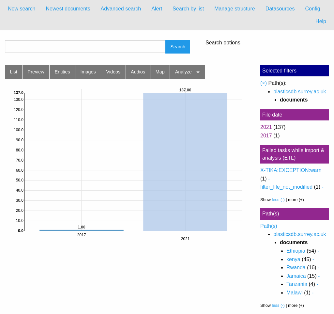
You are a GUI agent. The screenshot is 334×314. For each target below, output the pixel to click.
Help (320, 21)
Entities (62, 71)
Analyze (183, 71)
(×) (263, 83)
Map (160, 71)
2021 (266, 127)
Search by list (188, 8)
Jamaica (296, 276)
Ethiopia (295, 251)
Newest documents (68, 8)
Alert (156, 8)
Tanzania (296, 284)
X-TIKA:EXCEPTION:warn (291, 170)
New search (21, 8)
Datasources (280, 8)
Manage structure (234, 8)
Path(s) (268, 226)
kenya (293, 259)
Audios (138, 71)
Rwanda (296, 267)
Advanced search (121, 8)
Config (312, 8)
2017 (266, 135)
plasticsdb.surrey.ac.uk (299, 91)
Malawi (294, 292)
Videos (113, 71)
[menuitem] (21, 9)
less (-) (278, 199)
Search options (222, 42)
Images (88, 71)
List (13, 71)
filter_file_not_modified (286, 187)
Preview (36, 71)
